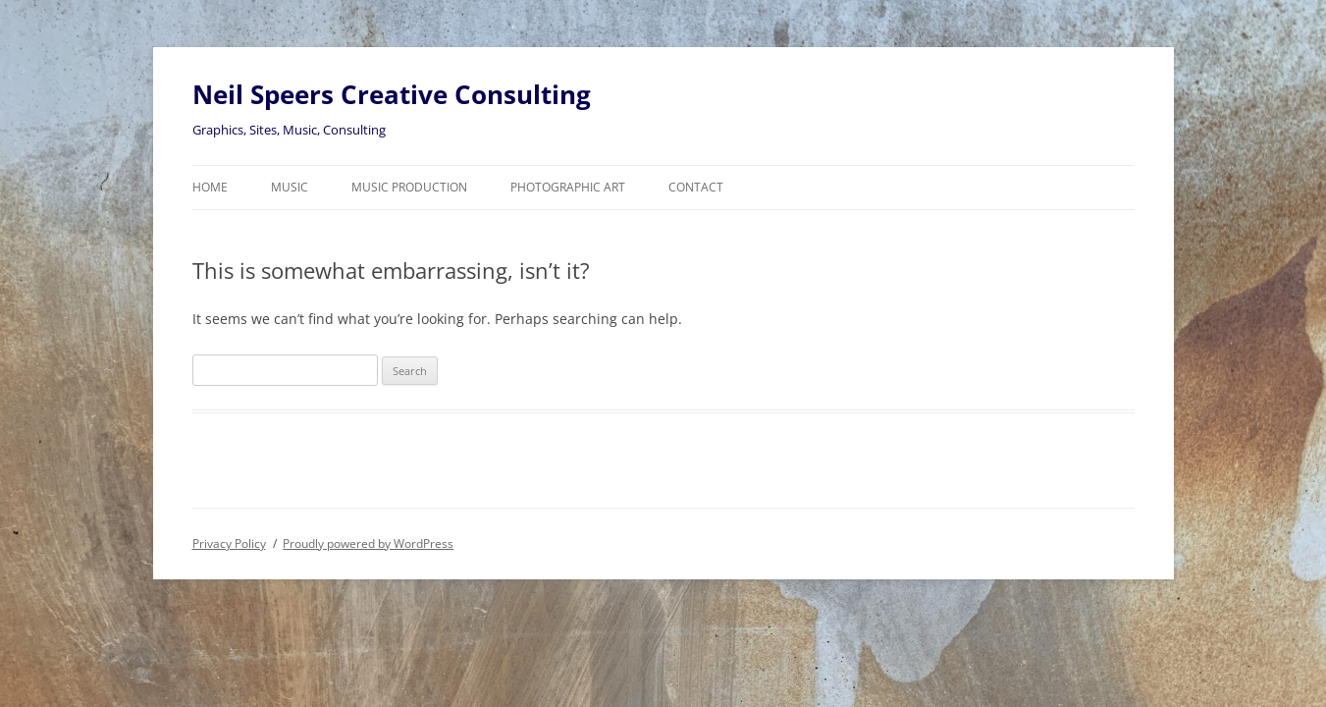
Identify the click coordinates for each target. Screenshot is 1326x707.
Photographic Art (567, 187)
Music (289, 187)
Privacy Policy (229, 543)
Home (210, 187)
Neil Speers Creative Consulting (391, 94)
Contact (695, 187)
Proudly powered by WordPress (368, 543)
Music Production (409, 187)
